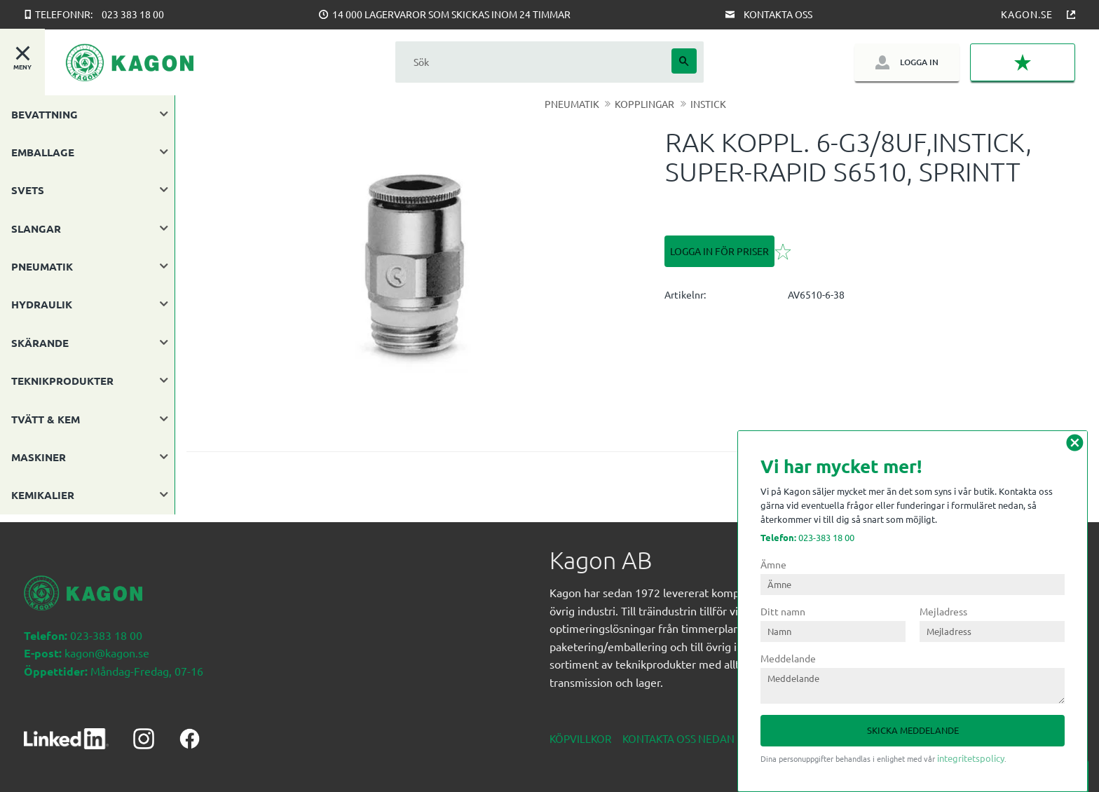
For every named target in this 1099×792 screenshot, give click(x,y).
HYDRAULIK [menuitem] (41, 304)
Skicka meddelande (913, 730)
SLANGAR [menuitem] (36, 228)
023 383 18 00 (133, 14)
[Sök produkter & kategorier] (533, 62)
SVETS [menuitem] (27, 190)
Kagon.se (1027, 14)
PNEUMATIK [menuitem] (42, 266)
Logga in (919, 62)
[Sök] (684, 61)
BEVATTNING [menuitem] (44, 114)
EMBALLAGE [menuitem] (42, 152)
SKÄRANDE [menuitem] (40, 343)
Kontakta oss (778, 14)
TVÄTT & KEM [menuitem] (45, 419)
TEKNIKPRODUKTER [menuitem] (62, 381)
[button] (1022, 62)
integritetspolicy (970, 758)
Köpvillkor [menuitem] (580, 730)
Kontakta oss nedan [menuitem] (678, 730)
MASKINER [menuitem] (38, 457)
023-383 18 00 (807, 537)
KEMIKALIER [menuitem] (42, 495)
